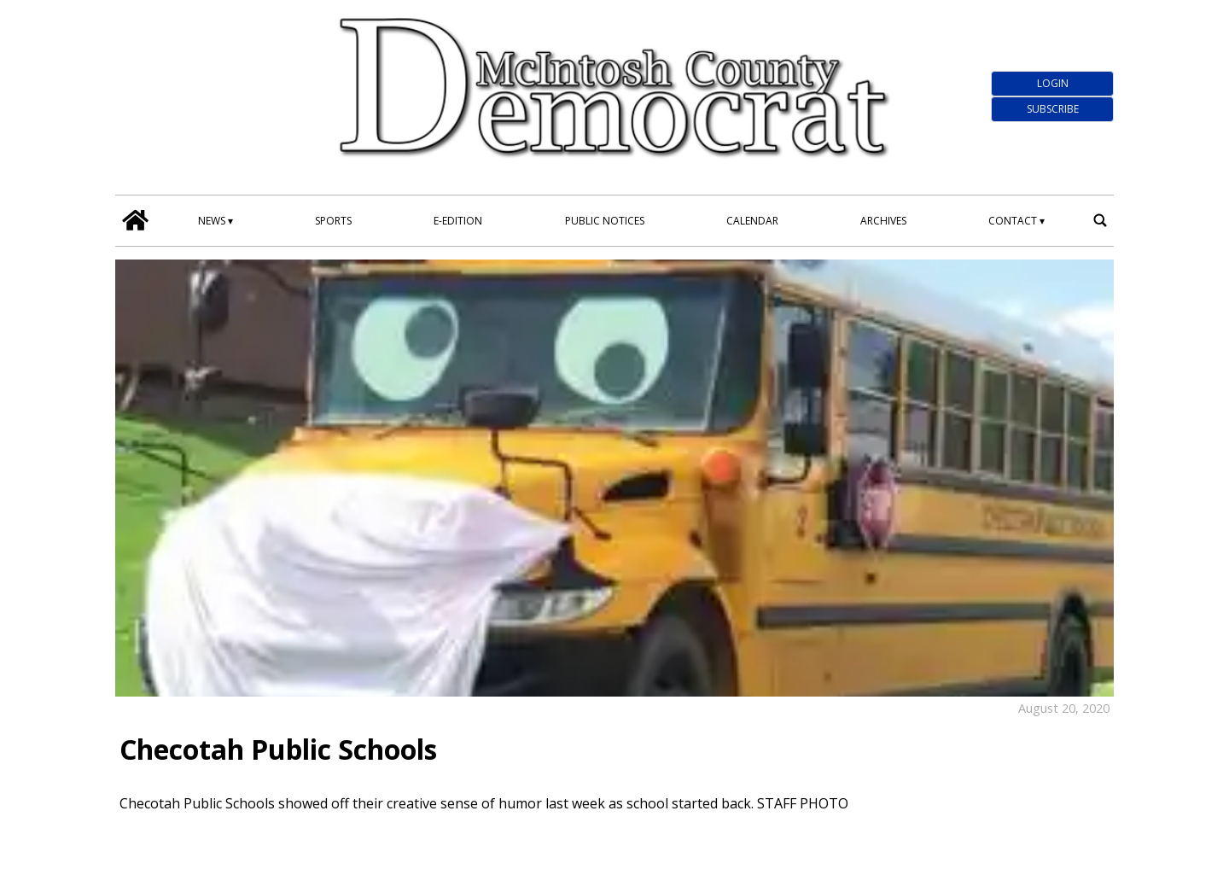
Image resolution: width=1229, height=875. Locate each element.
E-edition (458, 220)
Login (1053, 83)
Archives (883, 220)
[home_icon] (135, 220)
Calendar (752, 220)
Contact (1012, 220)
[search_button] (1100, 220)
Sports (333, 220)
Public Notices (604, 220)
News (211, 220)
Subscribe (1053, 109)
